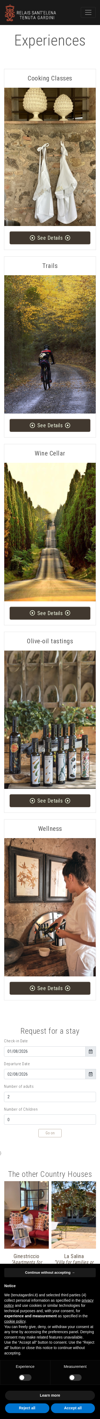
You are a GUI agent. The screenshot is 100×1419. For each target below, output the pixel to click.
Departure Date (17, 1063)
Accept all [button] (73, 1408)
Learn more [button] (50, 1395)
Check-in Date (16, 1041)
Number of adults (19, 1086)
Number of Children (21, 1109)
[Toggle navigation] (88, 12)
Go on (50, 1133)
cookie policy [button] (14, 1321)
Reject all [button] (27, 1408)
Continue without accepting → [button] (50, 1272)
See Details (50, 238)
